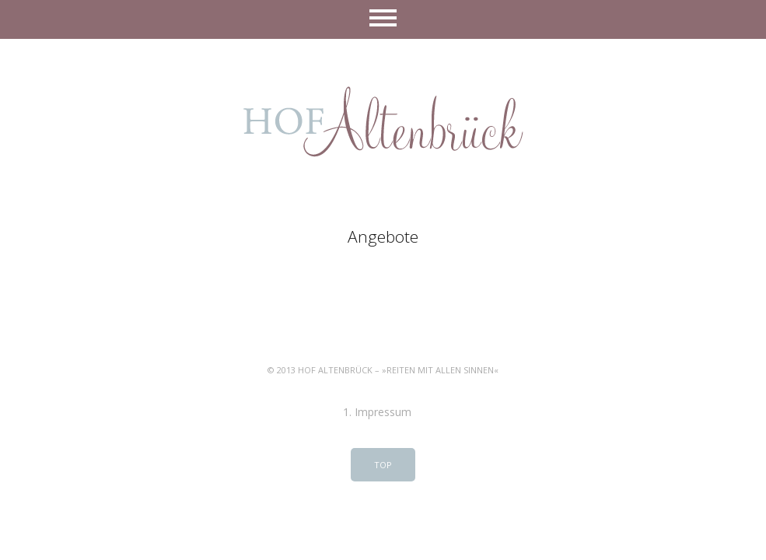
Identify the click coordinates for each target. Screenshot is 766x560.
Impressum (383, 411)
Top (383, 465)
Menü (383, 19)
